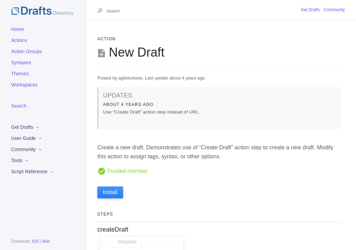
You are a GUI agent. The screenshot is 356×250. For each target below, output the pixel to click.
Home (17, 29)
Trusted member (122, 171)
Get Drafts (310, 9)
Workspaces (24, 85)
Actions (19, 40)
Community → (26, 149)
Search (18, 106)
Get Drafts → (25, 127)
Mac (46, 241)
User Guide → (26, 138)
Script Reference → (32, 171)
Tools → (20, 160)
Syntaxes (21, 62)
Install (110, 192)
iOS (35, 241)
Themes (20, 73)
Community (334, 9)
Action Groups (26, 51)
